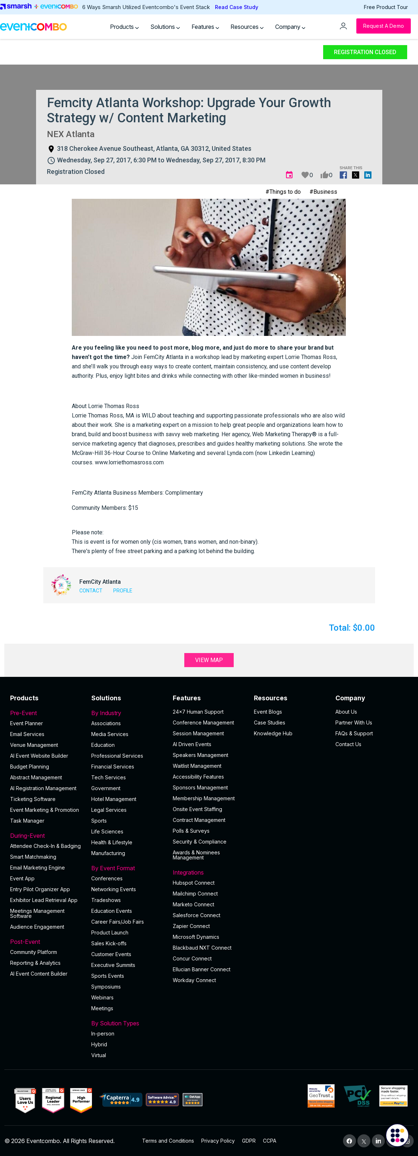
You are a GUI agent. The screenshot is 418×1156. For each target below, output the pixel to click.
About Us (346, 712)
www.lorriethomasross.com (129, 462)
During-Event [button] (46, 835)
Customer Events (111, 954)
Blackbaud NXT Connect (202, 948)
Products (124, 26)
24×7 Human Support (198, 712)
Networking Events (113, 889)
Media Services (109, 734)
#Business (323, 191)
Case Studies (269, 722)
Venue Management (34, 745)
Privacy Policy (218, 1141)
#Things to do (283, 191)
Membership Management (204, 798)
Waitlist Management (197, 766)
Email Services (27, 734)
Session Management (198, 733)
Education (103, 745)
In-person (102, 1033)
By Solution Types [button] (127, 1023)
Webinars (102, 997)
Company (290, 26)
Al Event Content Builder (38, 974)
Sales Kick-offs (109, 943)
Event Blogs (268, 712)
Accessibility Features (198, 777)
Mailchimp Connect (195, 893)
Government (105, 788)
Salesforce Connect (196, 915)
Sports (99, 821)
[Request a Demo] (383, 26)
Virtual (98, 1055)
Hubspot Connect (194, 883)
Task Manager (27, 821)
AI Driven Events (192, 744)
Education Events (111, 911)
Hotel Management (113, 799)
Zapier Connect (191, 926)
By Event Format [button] (127, 868)
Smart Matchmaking (33, 857)
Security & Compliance (199, 841)
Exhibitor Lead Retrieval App (44, 900)
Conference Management (203, 722)
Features (205, 26)
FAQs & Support (354, 733)
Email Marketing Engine (37, 867)
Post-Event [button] (46, 941)
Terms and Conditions (168, 1141)
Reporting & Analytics (35, 963)
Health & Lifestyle (111, 842)
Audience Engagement (37, 927)
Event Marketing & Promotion (44, 810)
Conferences (107, 878)
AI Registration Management (43, 788)
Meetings (102, 1008)
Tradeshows (106, 900)
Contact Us (348, 744)
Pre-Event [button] (46, 713)
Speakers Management (200, 755)
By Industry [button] (127, 713)
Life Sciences (107, 831)
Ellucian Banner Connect (201, 969)
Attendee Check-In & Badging (45, 846)
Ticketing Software (33, 799)
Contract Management (199, 820)
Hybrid (99, 1044)
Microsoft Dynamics (196, 937)
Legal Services (109, 810)
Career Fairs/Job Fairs (117, 922)
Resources (247, 26)
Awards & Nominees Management (196, 855)
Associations (106, 723)
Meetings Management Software (37, 913)
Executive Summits (113, 965)
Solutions (165, 26)
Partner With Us (353, 722)
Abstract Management (36, 777)
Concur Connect (192, 958)
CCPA (269, 1141)
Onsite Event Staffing (197, 809)
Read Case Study (236, 7)
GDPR (249, 1141)
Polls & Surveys (191, 831)
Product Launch (109, 932)
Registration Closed (365, 52)
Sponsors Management (200, 787)
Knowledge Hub (273, 733)
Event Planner (26, 723)
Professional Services (117, 756)
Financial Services (112, 766)
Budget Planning (29, 766)
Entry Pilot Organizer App (40, 889)
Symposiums (106, 987)
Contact (90, 591)
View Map (209, 660)
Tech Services (108, 777)
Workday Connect (194, 980)
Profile (122, 591)
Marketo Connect (193, 904)
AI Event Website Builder (39, 756)
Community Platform (33, 952)
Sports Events (107, 976)
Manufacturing (108, 853)
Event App (22, 878)
